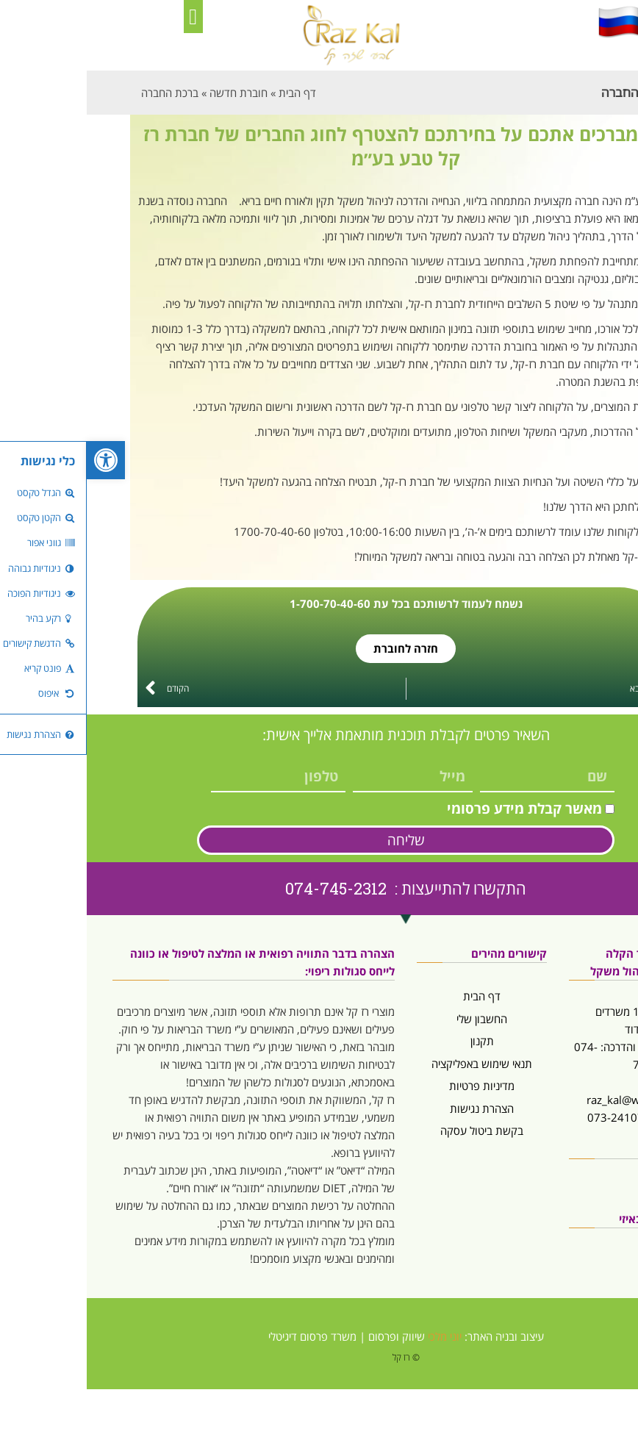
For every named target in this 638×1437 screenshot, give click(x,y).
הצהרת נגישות (395, 1108)
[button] (106, 16)
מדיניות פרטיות (395, 1085)
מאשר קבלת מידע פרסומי (437, 808)
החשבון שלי (395, 1018)
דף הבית (395, 996)
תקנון (395, 1040)
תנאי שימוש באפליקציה (395, 1063)
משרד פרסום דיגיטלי (226, 1336)
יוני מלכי (358, 1336)
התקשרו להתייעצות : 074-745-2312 (319, 888)
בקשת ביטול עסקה (395, 1130)
